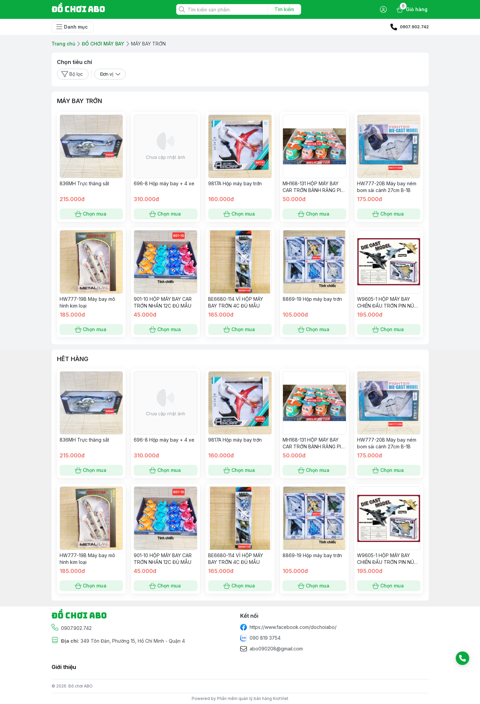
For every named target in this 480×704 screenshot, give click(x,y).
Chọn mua (91, 214)
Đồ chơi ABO (80, 686)
